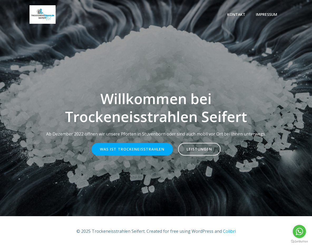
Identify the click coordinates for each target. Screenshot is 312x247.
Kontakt (236, 14)
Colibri (229, 231)
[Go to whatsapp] (299, 231)
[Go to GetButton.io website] (299, 241)
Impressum (266, 14)
